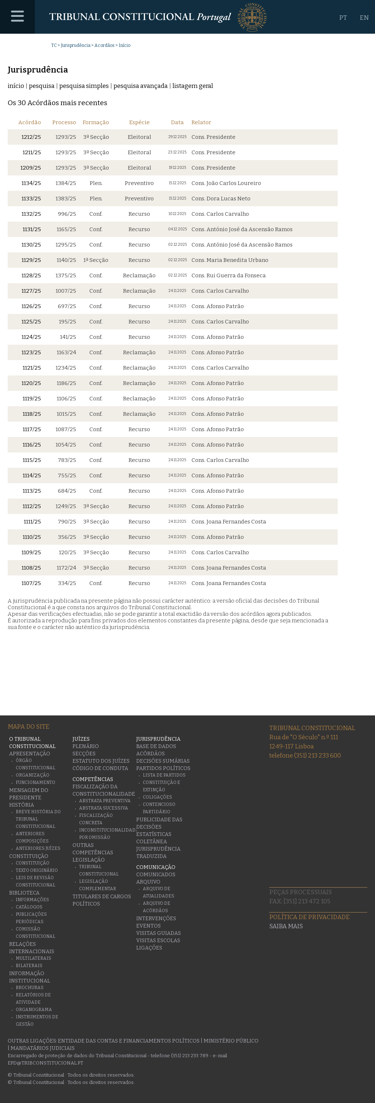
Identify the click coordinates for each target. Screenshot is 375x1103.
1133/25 (31, 198)
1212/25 (31, 137)
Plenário (86, 746)
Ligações (149, 948)
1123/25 (31, 352)
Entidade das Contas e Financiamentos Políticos (129, 1041)
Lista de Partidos (164, 775)
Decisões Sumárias (163, 761)
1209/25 (31, 167)
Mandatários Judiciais (43, 1048)
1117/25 (32, 429)
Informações (32, 899)
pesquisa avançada (141, 86)
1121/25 (32, 367)
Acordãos (104, 45)
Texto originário (37, 870)
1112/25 (32, 506)
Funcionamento (35, 782)
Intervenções (156, 918)
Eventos (148, 926)
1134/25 (31, 183)
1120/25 (31, 383)
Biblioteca (24, 893)
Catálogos (29, 907)
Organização (32, 775)
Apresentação (29, 754)
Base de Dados (156, 746)
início (16, 86)
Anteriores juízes (38, 848)
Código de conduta (100, 768)
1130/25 (31, 244)
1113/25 (32, 491)
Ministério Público (231, 1041)
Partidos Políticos (163, 768)
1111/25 (32, 521)
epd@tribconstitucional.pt (45, 1063)
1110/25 (32, 537)
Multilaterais (33, 958)
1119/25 (32, 398)
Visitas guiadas (158, 933)
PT (343, 18)
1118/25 (32, 414)
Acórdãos (150, 754)
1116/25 (32, 444)
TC (54, 45)
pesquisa (42, 86)
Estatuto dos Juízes (101, 761)
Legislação (89, 860)
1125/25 (31, 321)
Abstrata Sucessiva (103, 808)
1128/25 (31, 275)
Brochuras (30, 987)
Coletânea (151, 842)
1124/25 (31, 337)
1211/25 (32, 152)
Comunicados (155, 874)
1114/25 (32, 475)
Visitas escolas (158, 940)
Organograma (34, 1009)
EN (364, 18)
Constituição (28, 856)
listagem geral (192, 86)
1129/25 (31, 260)
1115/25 (32, 460)
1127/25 (31, 291)
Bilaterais (29, 965)
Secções (84, 754)
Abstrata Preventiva (105, 800)
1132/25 (31, 214)
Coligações (157, 797)
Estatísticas (153, 834)
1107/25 (31, 583)
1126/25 (31, 306)
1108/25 (31, 568)
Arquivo (148, 882)
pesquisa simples (84, 86)
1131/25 (32, 229)
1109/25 (31, 552)
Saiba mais (286, 926)
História (21, 805)
